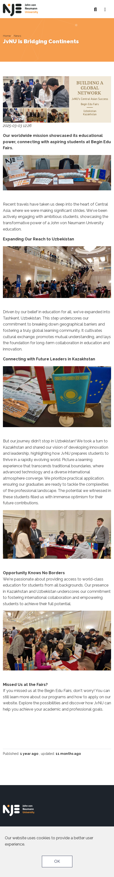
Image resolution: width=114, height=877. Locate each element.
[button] (105, 8)
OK (57, 861)
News (17, 35)
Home (7, 35)
